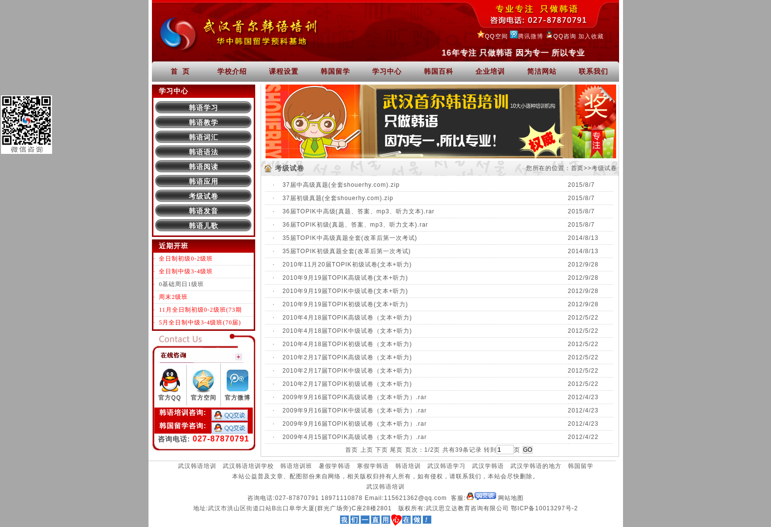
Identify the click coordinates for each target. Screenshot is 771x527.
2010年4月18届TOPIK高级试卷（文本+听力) (347, 317)
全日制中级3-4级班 (186, 271)
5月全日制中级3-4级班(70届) (200, 322)
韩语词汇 (203, 137)
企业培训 (490, 71)
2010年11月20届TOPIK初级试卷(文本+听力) (347, 264)
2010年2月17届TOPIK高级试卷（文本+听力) (347, 357)
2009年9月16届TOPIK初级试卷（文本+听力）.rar (354, 423)
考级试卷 (203, 196)
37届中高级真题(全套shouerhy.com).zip (341, 184)
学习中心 (387, 71)
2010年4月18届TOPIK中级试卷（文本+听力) (347, 330)
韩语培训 (408, 466)
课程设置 (283, 71)
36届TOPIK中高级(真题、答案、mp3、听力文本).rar (358, 211)
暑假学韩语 (335, 466)
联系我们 (593, 71)
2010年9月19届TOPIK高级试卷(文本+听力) (345, 277)
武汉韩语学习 (446, 466)
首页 (577, 168)
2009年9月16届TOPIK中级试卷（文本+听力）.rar (354, 410)
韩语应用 (203, 181)
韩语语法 (203, 152)
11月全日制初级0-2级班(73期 (200, 309)
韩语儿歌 (203, 226)
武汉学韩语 (488, 466)
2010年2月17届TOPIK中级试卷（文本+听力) (347, 370)
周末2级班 (173, 296)
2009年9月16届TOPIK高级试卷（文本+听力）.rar (354, 397)
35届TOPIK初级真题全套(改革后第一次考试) (346, 251)
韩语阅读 (203, 167)
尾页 (396, 449)
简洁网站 (542, 71)
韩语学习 (203, 108)
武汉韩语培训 (197, 466)
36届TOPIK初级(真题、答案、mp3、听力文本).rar (355, 224)
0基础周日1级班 (181, 284)
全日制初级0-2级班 (186, 258)
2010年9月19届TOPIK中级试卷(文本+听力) (345, 291)
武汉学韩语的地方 (536, 466)
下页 (381, 449)
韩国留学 (335, 71)
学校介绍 (232, 71)
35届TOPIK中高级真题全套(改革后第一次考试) (349, 237)
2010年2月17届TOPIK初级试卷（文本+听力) (347, 384)
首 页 (180, 71)
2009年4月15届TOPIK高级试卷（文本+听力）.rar (354, 437)
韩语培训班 (296, 466)
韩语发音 (203, 211)
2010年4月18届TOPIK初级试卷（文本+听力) (347, 344)
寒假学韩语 (373, 466)
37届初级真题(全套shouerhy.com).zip (337, 198)
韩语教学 (203, 122)
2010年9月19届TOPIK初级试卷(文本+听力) (345, 304)
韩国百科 (438, 71)
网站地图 (511, 498)
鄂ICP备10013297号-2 (544, 508)
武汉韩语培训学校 (248, 466)
